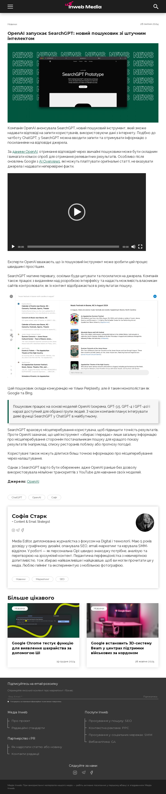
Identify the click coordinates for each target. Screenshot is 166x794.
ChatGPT (17, 497)
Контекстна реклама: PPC (109, 728)
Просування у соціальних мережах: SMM (120, 735)
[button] (76, 212)
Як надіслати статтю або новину (36, 747)
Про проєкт (20, 721)
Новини (12, 24)
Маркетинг (42, 579)
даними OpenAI (25, 152)
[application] (77, 212)
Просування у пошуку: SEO (110, 721)
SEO (62, 579)
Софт (54, 497)
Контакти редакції (25, 754)
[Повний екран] (140, 246)
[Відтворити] (13, 246)
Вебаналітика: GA (102, 742)
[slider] (73, 247)
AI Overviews (49, 161)
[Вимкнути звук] (133, 246)
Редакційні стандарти (28, 728)
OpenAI (33, 481)
